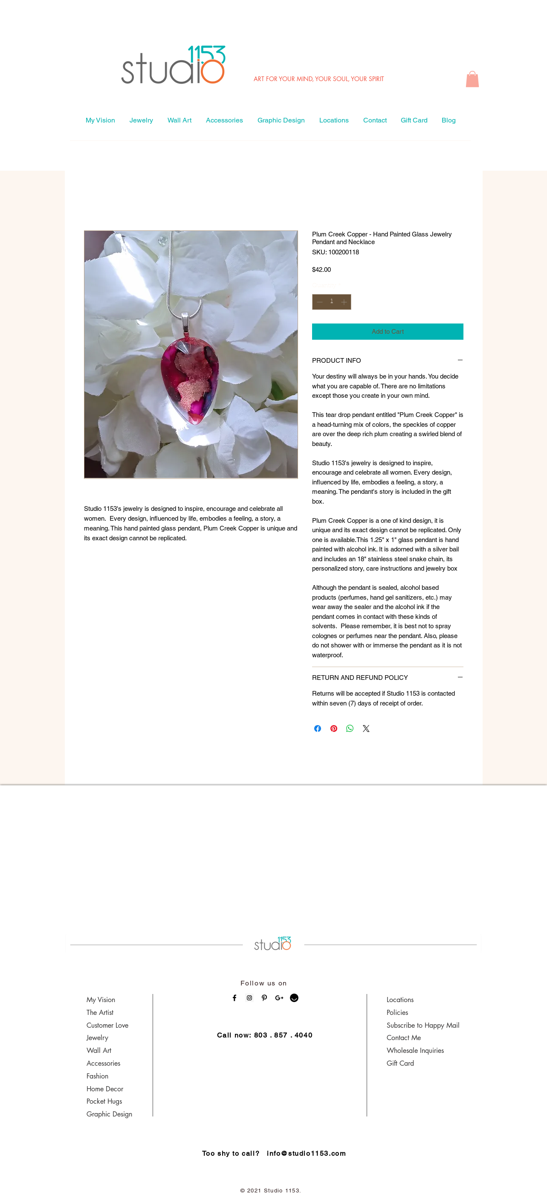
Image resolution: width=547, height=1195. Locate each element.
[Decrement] (318, 301)
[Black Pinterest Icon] (264, 998)
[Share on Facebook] (318, 728)
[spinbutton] (331, 301)
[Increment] (344, 301)
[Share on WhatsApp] (350, 728)
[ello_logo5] (294, 998)
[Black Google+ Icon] (279, 998)
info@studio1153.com (306, 1153)
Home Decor (105, 1088)
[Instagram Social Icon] (249, 998)
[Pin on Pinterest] (334, 728)
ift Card (403, 1063)
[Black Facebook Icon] (234, 998)
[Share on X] (366, 728)
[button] (472, 79)
